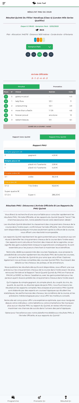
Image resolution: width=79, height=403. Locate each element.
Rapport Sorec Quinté (21, 137)
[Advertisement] (40, 62)
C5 (39, 54)
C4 (34, 54)
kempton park (39, 47)
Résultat (21, 87)
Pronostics (57, 87)
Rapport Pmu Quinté (57, 137)
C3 (28, 54)
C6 (45, 54)
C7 (51, 54)
